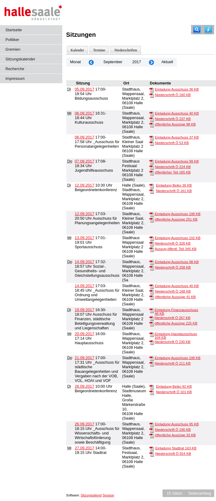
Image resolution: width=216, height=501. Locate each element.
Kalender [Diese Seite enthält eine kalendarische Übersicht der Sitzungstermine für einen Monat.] (77, 50)
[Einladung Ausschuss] (151, 89)
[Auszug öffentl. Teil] (151, 249)
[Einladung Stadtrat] (151, 448)
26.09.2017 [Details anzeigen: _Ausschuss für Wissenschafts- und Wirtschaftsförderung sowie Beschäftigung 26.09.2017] (84, 424)
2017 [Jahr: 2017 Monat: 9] (136, 62)
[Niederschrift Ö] (151, 95)
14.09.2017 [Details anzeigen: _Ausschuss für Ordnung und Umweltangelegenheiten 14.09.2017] (84, 285)
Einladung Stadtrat (176, 448)
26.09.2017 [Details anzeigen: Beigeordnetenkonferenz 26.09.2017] (84, 386)
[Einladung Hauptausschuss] (151, 334)
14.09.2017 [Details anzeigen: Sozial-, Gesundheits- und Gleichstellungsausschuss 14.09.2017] (84, 261)
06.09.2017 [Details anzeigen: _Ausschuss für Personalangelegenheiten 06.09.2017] (84, 137)
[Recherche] (197, 29)
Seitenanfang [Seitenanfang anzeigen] (199, 493)
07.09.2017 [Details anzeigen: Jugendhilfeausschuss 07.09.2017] (84, 161)
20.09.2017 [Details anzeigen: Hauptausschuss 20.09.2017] (84, 333)
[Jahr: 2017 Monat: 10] (151, 62)
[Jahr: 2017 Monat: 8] (91, 62)
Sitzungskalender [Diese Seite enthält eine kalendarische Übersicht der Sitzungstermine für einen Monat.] (20, 59)
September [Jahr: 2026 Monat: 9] (112, 62)
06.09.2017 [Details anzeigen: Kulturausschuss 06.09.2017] (84, 113)
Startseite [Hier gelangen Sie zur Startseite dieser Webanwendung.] (13, 30)
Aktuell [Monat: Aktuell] (167, 62)
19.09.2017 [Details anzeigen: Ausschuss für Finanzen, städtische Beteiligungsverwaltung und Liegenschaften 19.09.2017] (84, 309)
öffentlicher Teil (172, 172)
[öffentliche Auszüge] (151, 124)
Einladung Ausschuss (177, 89)
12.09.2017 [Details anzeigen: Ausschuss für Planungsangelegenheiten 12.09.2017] (84, 213)
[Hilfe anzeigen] (208, 29)
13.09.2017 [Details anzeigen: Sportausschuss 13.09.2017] (84, 237)
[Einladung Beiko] (151, 185)
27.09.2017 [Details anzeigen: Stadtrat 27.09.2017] (84, 448)
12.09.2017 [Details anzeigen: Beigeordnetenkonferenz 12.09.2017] (84, 185)
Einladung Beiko (174, 185)
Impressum (15, 78)
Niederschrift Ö (173, 95)
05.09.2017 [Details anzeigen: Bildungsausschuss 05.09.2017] (84, 89)
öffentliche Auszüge (175, 124)
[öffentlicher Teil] (151, 172)
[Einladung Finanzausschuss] (151, 310)
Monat (75, 62)
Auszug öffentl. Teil (175, 249)
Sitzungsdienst (91, 495)
